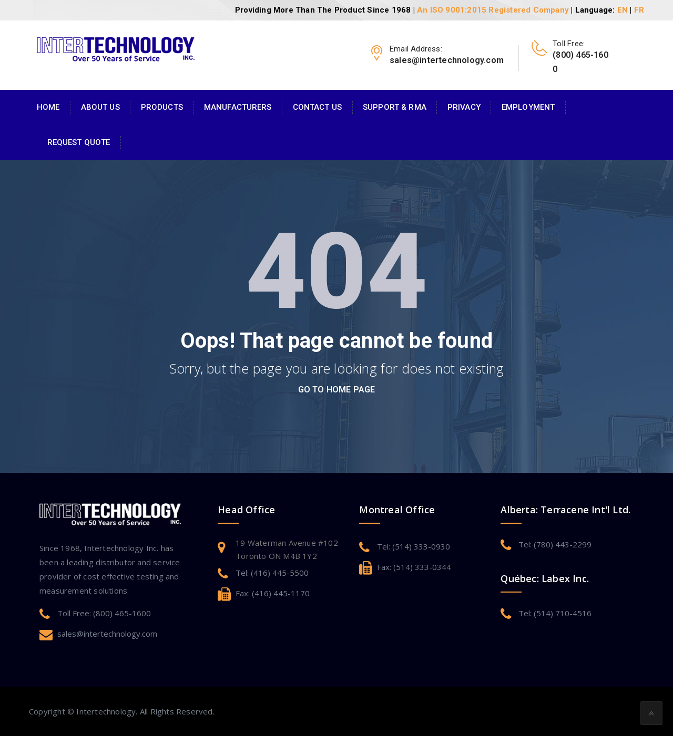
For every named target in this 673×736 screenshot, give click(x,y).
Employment (528, 107)
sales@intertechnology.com (107, 633)
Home (48, 107)
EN (622, 10)
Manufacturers (238, 107)
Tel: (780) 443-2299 (555, 544)
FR (639, 10)
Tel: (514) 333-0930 (413, 546)
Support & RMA (394, 107)
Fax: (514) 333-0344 (414, 567)
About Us (100, 107)
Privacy (464, 107)
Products (162, 107)
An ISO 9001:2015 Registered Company (493, 10)
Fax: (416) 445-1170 (273, 593)
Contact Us (317, 107)
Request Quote (78, 142)
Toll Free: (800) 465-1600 (104, 613)
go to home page (336, 390)
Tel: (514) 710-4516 (555, 613)
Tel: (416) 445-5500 (272, 572)
